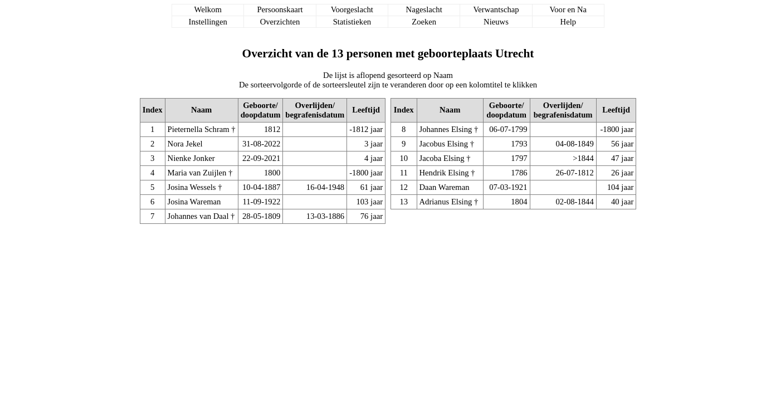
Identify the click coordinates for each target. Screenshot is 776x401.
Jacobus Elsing (443, 143)
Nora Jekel (185, 143)
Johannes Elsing (445, 129)
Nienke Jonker (191, 158)
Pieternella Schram (199, 129)
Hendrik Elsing (444, 172)
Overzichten (280, 21)
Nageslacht (424, 9)
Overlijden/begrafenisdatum (314, 110)
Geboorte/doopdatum (261, 110)
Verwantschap (496, 9)
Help (568, 21)
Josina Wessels (192, 187)
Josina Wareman (194, 201)
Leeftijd (366, 109)
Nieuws (496, 21)
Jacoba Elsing (442, 158)
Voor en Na (568, 9)
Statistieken (352, 21)
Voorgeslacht (352, 9)
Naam (201, 109)
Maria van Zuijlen (197, 172)
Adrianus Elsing (445, 201)
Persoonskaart (279, 9)
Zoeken (424, 21)
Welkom (208, 9)
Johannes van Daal (198, 216)
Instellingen (208, 21)
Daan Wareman (444, 187)
